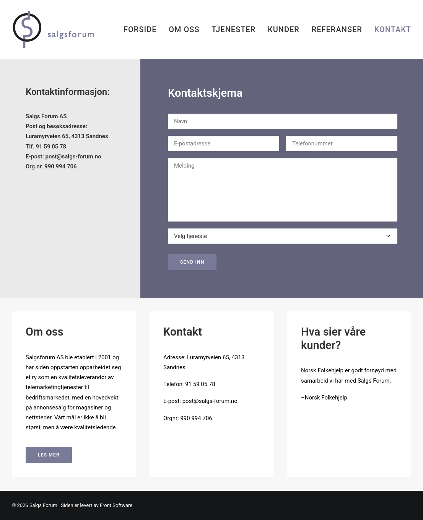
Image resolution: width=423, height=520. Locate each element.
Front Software (116, 505)
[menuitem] (143, 29)
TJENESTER (233, 29)
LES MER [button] (49, 455)
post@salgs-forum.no (73, 156)
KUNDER (283, 29)
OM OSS (184, 29)
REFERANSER (337, 29)
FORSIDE (140, 29)
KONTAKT (392, 29)
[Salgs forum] (62, 29)
